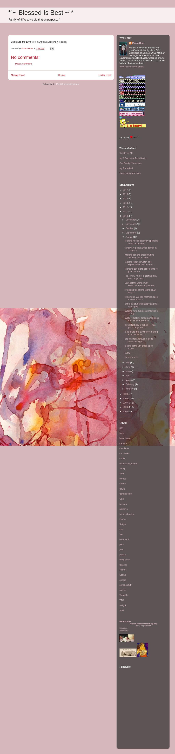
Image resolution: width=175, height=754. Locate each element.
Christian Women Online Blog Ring (143, 624)
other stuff (124, 539)
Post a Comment (23, 63)
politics (122, 554)
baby (121, 433)
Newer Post (18, 75)
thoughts (123, 595)
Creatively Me (126, 153)
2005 (126, 411)
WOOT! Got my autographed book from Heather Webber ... (142, 319)
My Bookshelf (126, 168)
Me (121, 534)
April (128, 375)
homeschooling (126, 514)
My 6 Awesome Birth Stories (133, 158)
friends (122, 478)
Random (147, 626)
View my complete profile (131, 66)
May (128, 371)
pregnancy (124, 559)
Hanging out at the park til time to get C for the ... (141, 270)
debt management (128, 463)
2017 (126, 190)
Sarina (122, 575)
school (122, 580)
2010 (126, 216)
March (129, 380)
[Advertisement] (129, 724)
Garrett (122, 483)
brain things (125, 438)
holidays (123, 509)
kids (121, 529)
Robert (122, 569)
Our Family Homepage (130, 163)
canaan (123, 443)
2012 (126, 207)
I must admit (131, 357)
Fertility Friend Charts (130, 173)
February (130, 384)
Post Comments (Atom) (67, 84)
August (129, 237)
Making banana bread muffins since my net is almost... (139, 256)
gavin (122, 489)
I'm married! (124, 631)
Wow (127, 353)
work (121, 610)
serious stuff (125, 585)
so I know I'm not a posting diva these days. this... (141, 277)
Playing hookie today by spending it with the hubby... (141, 242)
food (121, 473)
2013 (126, 203)
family (122, 468)
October (130, 228)
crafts (122, 458)
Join (137, 626)
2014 (126, 198)
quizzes (123, 564)
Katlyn (122, 524)
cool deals (124, 453)
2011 (126, 211)
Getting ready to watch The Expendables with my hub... (140, 263)
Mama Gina (138, 43)
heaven (123, 504)
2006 (126, 407)
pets (121, 544)
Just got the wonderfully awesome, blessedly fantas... (140, 284)
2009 (126, 394)
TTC (121, 600)
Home (61, 75)
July (128, 362)
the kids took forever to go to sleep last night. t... (139, 340)
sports (122, 590)
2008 (126, 398)
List (141, 626)
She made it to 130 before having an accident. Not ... (141, 333)
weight (122, 605)
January (130, 388)
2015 (126, 194)
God (121, 499)
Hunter (122, 519)
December (131, 219)
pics (121, 549)
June (128, 367)
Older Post (104, 75)
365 (121, 428)
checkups (124, 448)
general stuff (125, 493)
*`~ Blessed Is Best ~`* (40, 12)
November (131, 224)
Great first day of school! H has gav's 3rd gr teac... (140, 326)
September (131, 232)
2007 (126, 402)
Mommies (123, 628)
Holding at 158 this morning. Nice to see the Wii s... (141, 298)
